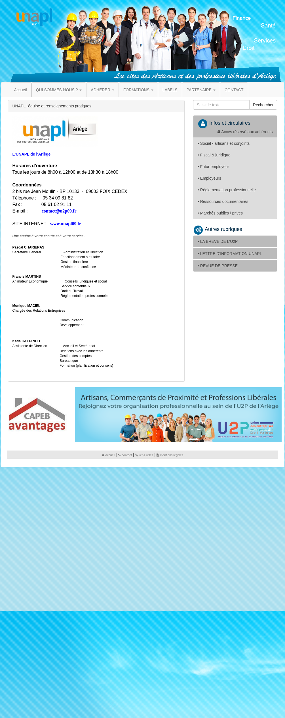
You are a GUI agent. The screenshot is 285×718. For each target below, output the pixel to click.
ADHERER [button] (102, 90)
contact (125, 455)
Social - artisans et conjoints (224, 143)
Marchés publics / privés (220, 213)
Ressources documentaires (223, 201)
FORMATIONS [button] (138, 90)
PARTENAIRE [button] (201, 90)
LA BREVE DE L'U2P (218, 241)
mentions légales (170, 455)
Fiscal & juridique (214, 155)
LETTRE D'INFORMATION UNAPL (230, 253)
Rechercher (263, 105)
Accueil (20, 90)
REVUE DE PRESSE (218, 266)
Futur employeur (213, 166)
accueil (108, 455)
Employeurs (209, 178)
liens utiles (144, 455)
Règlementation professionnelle (227, 190)
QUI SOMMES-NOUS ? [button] (59, 90)
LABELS (170, 90)
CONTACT (234, 90)
